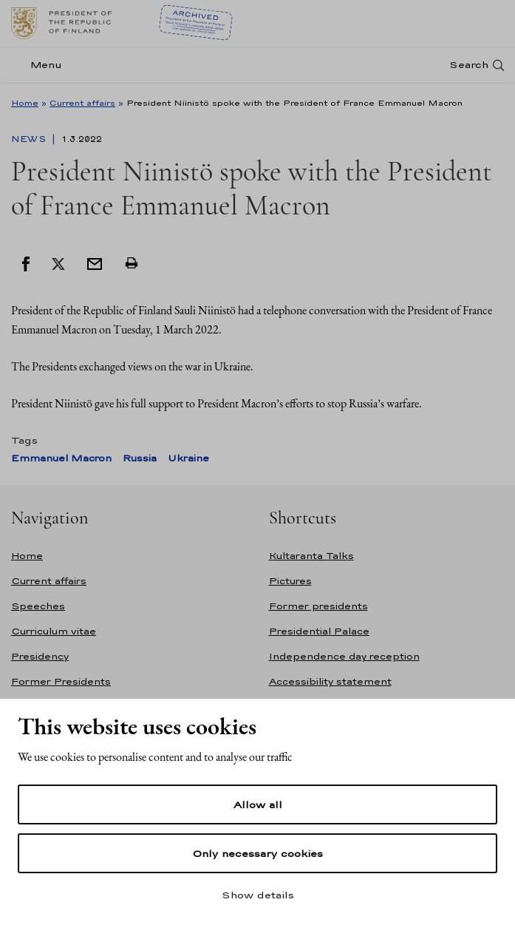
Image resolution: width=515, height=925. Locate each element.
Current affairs (82, 103)
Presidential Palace (319, 631)
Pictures (290, 581)
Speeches (38, 606)
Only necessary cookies (257, 853)
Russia (140, 458)
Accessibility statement (330, 681)
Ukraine (188, 458)
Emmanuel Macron (61, 458)
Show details (258, 894)
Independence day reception (344, 656)
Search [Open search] (468, 64)
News (30, 139)
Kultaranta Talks (311, 555)
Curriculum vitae (53, 631)
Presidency (40, 656)
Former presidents (318, 606)
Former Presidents (61, 681)
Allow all (257, 804)
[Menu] (41, 64)
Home (24, 103)
